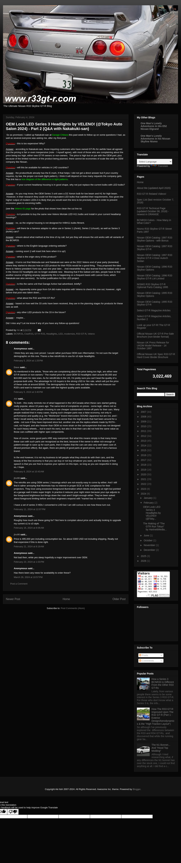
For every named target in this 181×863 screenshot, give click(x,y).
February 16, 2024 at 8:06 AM (29, 527)
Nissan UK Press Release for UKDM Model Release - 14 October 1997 (153, 345)
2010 (144, 426)
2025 (144, 556)
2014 (144, 445)
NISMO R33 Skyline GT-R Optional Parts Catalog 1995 (152, 286)
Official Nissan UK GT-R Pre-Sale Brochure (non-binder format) (155, 335)
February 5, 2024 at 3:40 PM (28, 392)
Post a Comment (18, 583)
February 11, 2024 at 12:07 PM (29, 509)
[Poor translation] (13, 812)
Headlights (51, 333)
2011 (144, 431)
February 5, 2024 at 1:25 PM (28, 360)
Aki (15, 398)
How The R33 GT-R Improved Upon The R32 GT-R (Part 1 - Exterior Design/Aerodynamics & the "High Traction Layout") (155, 716)
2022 (144, 484)
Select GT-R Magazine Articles (154, 310)
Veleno (91, 333)
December (150, 550)
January (148, 497)
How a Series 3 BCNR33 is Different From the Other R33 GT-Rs (163, 683)
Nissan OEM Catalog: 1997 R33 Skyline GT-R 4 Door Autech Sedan (154, 258)
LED (60, 333)
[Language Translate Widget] (154, 161)
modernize (69, 333)
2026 (144, 560)
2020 (144, 474)
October (148, 540)
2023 (144, 488)
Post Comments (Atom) (73, 608)
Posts (143, 655)
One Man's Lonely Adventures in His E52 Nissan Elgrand (154, 126)
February (149, 502)
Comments (146, 660)
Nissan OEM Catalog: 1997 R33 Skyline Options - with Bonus (154, 239)
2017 (144, 460)
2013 (144, 440)
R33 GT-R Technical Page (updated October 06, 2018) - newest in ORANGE (153, 211)
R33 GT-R (81, 333)
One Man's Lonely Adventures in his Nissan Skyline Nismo (155, 138)
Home (66, 599)
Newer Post (13, 599)
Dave (16, 367)
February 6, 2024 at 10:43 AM (29, 471)
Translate (159, 166)
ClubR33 (28, 333)
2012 (144, 436)
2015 (144, 450)
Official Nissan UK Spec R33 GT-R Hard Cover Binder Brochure (156, 356)
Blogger (136, 789)
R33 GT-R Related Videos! (151, 193)
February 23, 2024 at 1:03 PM (29, 562)
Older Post (119, 599)
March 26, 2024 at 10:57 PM (28, 577)
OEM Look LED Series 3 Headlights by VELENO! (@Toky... (152, 512)
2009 (144, 421)
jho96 (17, 478)
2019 (144, 469)
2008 (144, 416)
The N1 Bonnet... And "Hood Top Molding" (161, 747)
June (147, 535)
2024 (144, 493)
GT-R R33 (40, 333)
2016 (144, 455)
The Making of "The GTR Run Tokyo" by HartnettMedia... (155, 526)
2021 (144, 479)
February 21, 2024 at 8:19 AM (29, 546)
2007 (144, 411)
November (150, 545)
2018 (144, 464)
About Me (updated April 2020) (154, 188)
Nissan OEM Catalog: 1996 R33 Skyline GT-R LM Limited (154, 277)
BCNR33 (18, 333)
